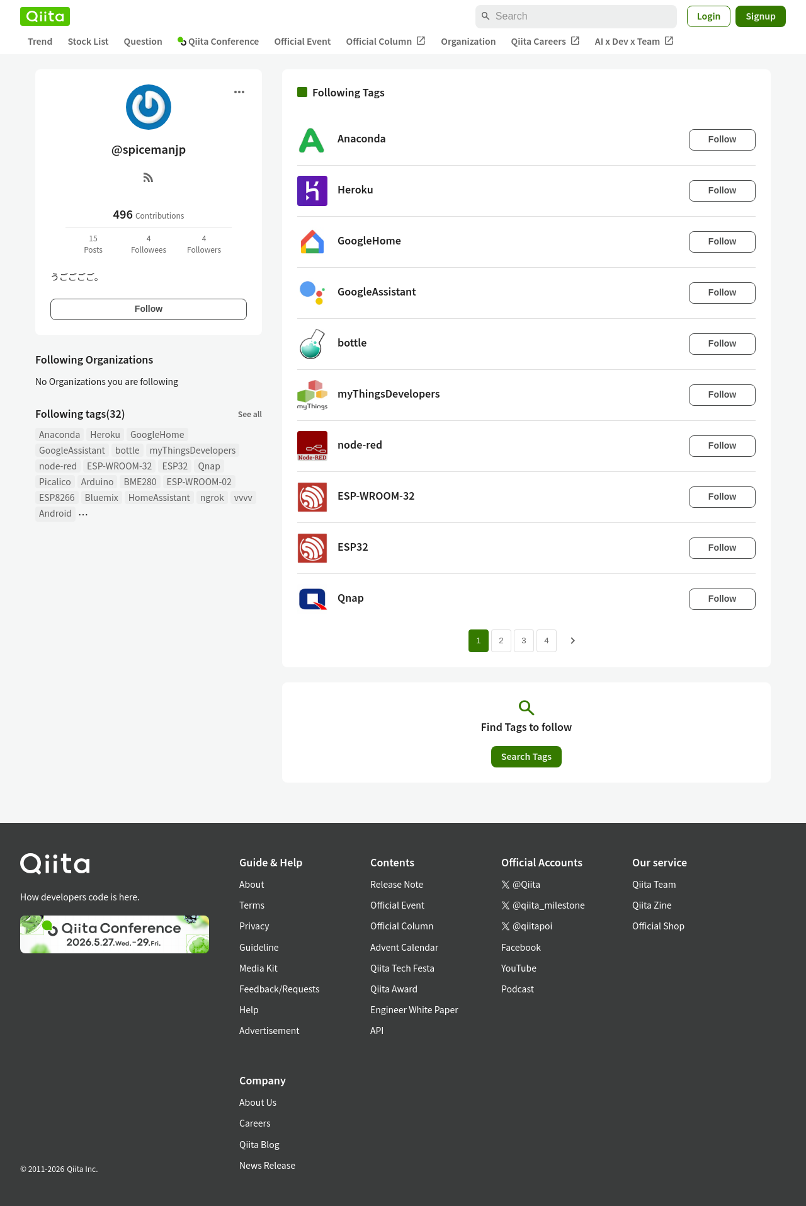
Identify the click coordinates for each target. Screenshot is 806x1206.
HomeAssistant (159, 497)
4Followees (148, 244)
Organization (468, 41)
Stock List (87, 41)
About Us (257, 1102)
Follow (148, 309)
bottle (127, 450)
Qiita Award (393, 988)
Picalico (55, 481)
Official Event (302, 41)
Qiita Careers (545, 41)
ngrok (212, 497)
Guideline (259, 947)
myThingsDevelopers (193, 450)
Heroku (105, 434)
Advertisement (269, 1030)
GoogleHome (157, 434)
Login (709, 15)
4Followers (204, 244)
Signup (761, 15)
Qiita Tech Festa (402, 968)
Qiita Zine (652, 905)
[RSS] (148, 177)
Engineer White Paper (414, 1009)
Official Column (386, 41)
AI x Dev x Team (634, 41)
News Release (267, 1165)
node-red (58, 465)
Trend (40, 41)
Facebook (521, 947)
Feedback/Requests (279, 988)
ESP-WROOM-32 (119, 465)
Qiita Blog (259, 1144)
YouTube (518, 968)
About (251, 884)
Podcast (517, 988)
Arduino (97, 481)
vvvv (243, 497)
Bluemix (101, 497)
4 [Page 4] (546, 640)
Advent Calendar (404, 947)
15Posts (93, 244)
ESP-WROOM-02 (199, 481)
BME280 (139, 481)
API (376, 1030)
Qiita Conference (218, 41)
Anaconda (59, 434)
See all (250, 413)
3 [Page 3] (523, 640)
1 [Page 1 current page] (478, 640)
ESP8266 (57, 497)
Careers (254, 1123)
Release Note (396, 884)
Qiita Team (654, 884)
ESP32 (175, 465)
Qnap (209, 465)
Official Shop (658, 925)
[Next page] (573, 640)
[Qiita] (45, 16)
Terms (251, 905)
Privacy (254, 925)
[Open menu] (239, 92)
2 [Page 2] (501, 640)
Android (55, 513)
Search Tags (526, 756)
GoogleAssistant (72, 450)
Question (143, 41)
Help (249, 1009)
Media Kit (258, 968)
